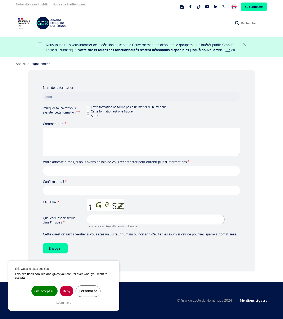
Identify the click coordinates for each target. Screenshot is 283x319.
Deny (66, 291)
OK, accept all (44, 291)
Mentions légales (253, 300)
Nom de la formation (58, 87)
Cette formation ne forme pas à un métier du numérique (129, 107)
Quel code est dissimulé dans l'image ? (59, 220)
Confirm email (53, 182)
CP (228, 50)
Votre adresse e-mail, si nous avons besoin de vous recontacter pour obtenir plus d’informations (115, 162)
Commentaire (53, 124)
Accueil (21, 64)
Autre (94, 116)
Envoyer (55, 248)
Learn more (63, 302)
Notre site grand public (32, 4)
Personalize (88, 291)
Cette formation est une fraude (112, 111)
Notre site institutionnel (69, 4)
